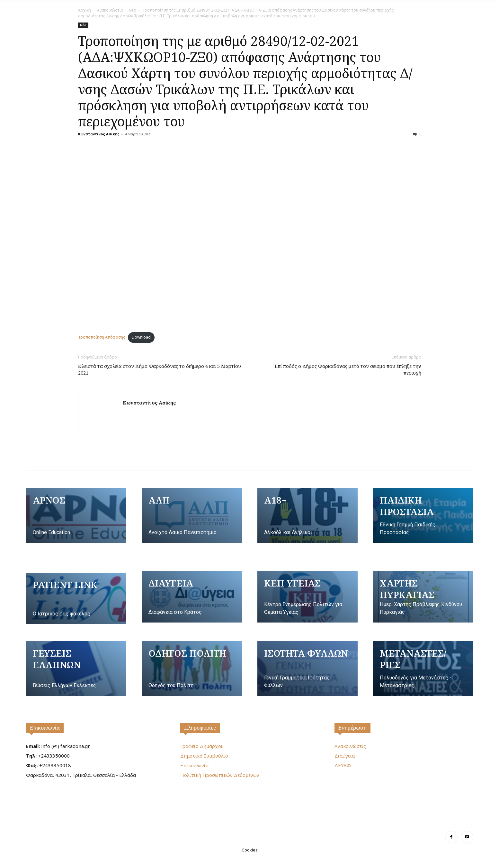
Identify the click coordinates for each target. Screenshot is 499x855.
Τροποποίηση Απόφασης (101, 337)
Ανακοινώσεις (110, 10)
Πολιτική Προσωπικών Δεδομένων (219, 775)
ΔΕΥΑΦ (342, 765)
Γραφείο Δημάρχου (202, 746)
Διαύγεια (344, 755)
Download (141, 337)
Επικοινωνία (45, 727)
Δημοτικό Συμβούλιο (204, 755)
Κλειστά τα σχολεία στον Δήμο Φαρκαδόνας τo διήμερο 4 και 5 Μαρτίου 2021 (159, 369)
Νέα (132, 10)
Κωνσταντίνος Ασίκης (99, 134)
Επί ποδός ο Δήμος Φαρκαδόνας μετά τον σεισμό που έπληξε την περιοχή (348, 369)
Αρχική (84, 10)
